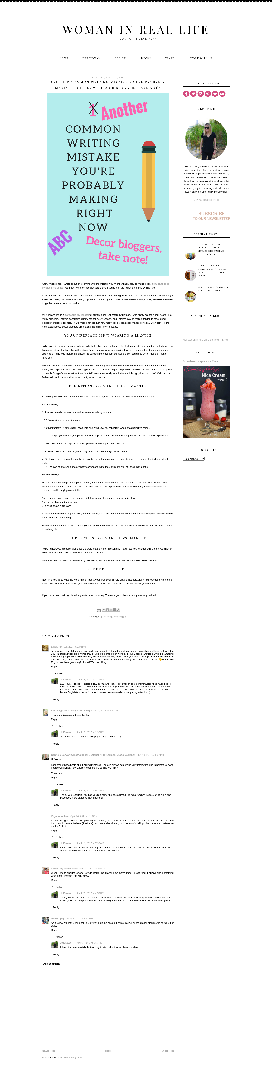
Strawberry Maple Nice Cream (201, 361)
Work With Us (201, 58)
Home (64, 58)
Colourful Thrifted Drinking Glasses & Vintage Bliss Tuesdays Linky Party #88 (211, 249)
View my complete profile (206, 200)
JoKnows (65, 679)
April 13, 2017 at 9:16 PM (90, 790)
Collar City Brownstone (64, 868)
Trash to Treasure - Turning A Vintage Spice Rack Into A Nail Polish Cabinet (212, 270)
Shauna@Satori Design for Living (70, 710)
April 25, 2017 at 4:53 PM (90, 893)
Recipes (121, 58)
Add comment (51, 963)
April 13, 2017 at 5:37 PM (150, 755)
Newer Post (48, 1050)
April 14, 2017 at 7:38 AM (90, 843)
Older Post (168, 1050)
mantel (107, 617)
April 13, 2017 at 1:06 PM (72, 646)
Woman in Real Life (136, 29)
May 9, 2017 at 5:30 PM (89, 943)
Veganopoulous (60, 816)
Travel (170, 58)
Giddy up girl (58, 918)
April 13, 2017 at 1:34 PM (90, 679)
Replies (59, 673)
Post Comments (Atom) (69, 1057)
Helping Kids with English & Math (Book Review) (213, 289)
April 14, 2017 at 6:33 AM (83, 816)
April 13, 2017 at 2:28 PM (104, 710)
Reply (54, 666)
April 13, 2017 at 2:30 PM (90, 732)
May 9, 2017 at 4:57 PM (80, 918)
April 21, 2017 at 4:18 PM (93, 868)
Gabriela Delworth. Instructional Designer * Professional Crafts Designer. (93, 755)
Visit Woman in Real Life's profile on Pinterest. (206, 339)
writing (120, 617)
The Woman (91, 58)
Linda (54, 646)
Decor (146, 58)
